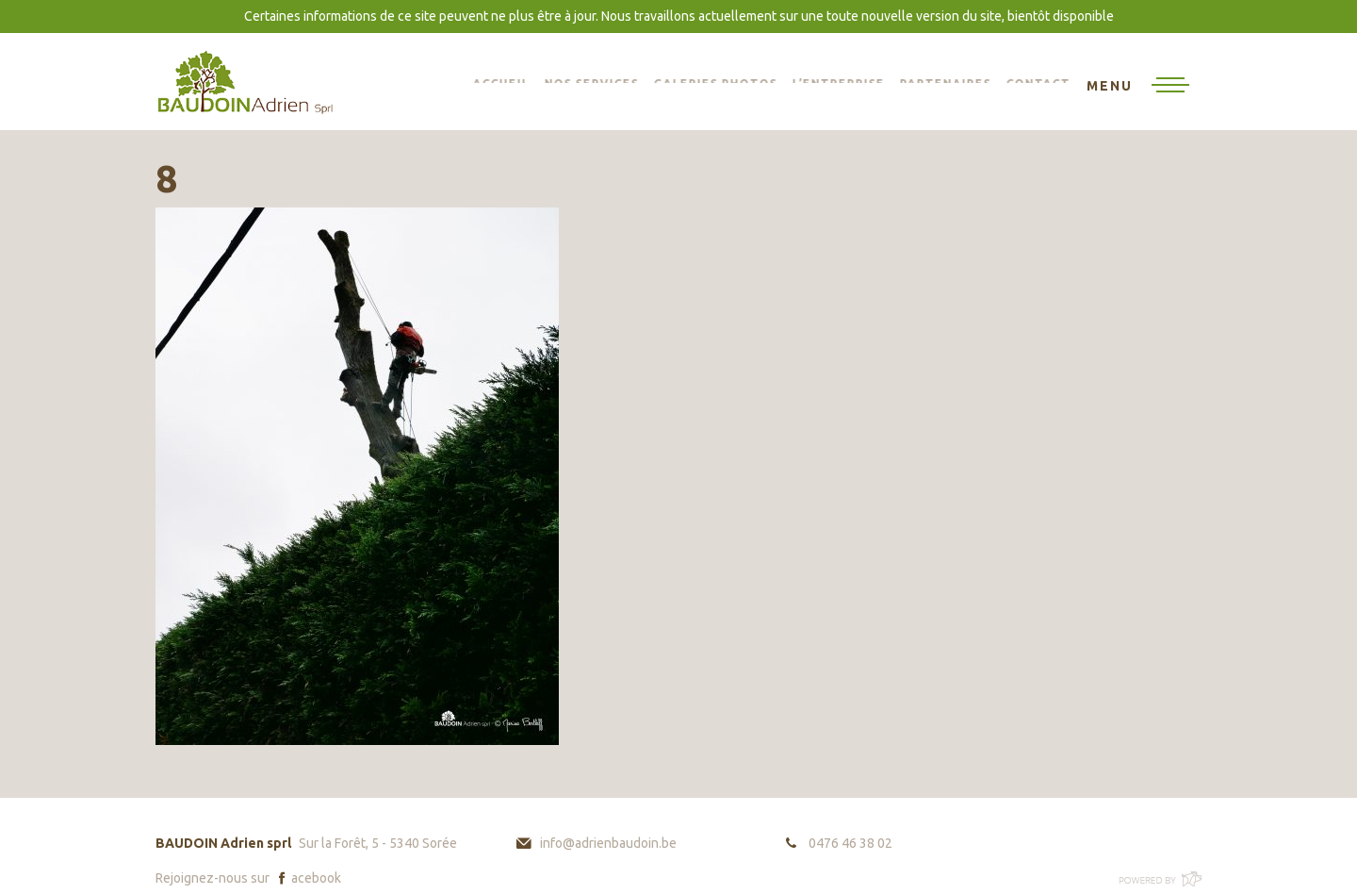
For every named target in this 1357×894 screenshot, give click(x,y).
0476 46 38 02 (850, 843)
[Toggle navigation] (1138, 87)
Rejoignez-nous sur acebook (248, 878)
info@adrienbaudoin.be (608, 843)
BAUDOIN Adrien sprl (245, 81)
